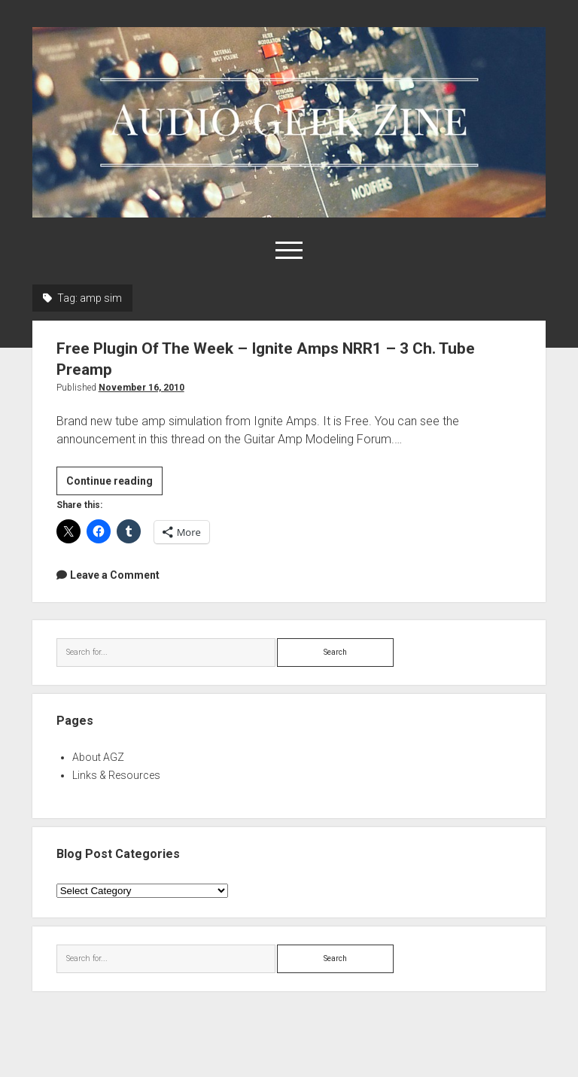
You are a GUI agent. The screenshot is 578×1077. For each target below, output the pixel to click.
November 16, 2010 (141, 387)
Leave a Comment (115, 575)
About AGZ (98, 757)
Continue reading (114, 483)
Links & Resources (116, 775)
